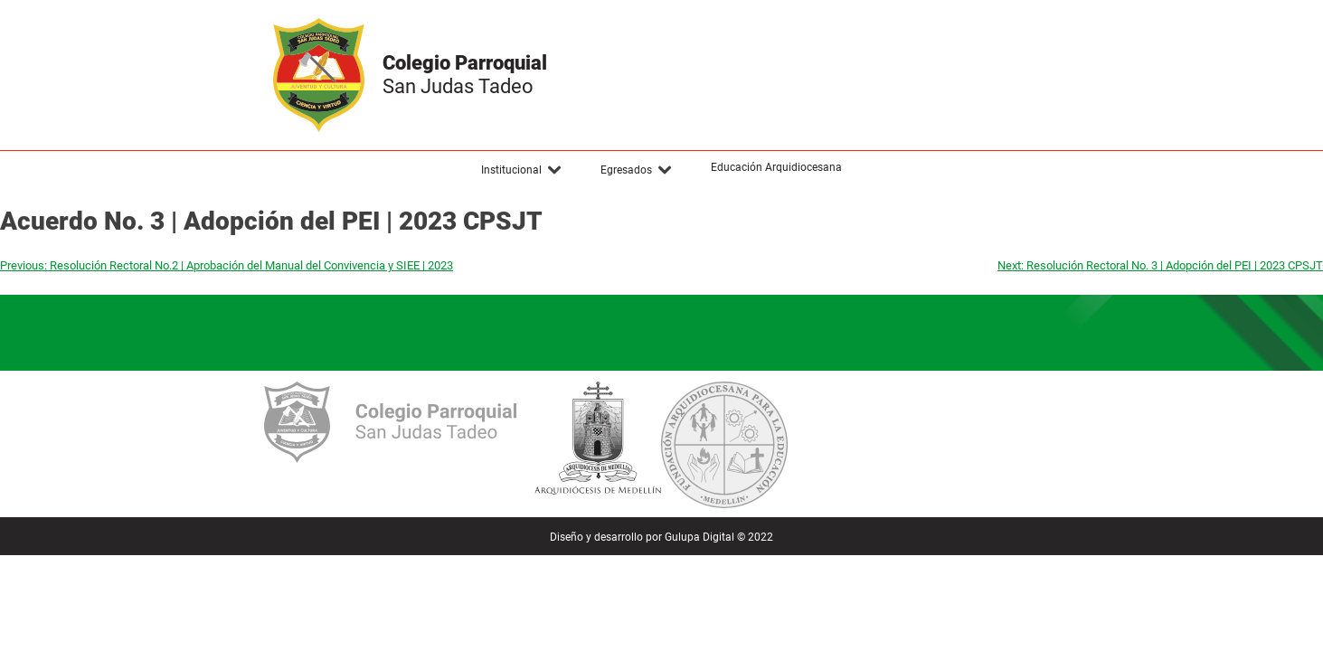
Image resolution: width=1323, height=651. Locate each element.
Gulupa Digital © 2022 (719, 537)
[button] (521, 170)
